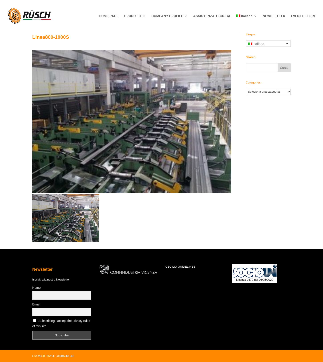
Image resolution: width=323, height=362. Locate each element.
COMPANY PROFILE (167, 16)
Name (36, 287)
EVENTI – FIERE (303, 16)
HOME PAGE (108, 16)
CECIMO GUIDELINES (180, 266)
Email (36, 304)
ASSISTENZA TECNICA (211, 16)
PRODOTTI (132, 16)
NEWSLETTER (274, 16)
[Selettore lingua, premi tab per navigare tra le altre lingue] (268, 44)
